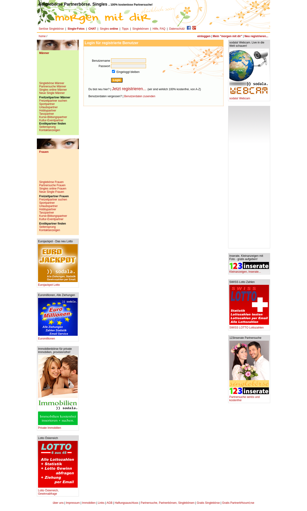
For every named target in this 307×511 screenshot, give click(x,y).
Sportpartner (47, 104)
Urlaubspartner (48, 107)
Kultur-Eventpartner (51, 120)
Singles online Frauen (52, 188)
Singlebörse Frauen (51, 182)
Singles (109, 28)
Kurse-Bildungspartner (53, 117)
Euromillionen (58, 337)
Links (101, 502)
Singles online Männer (53, 89)
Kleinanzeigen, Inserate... (249, 270)
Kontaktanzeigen (49, 130)
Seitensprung (47, 127)
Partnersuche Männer (52, 86)
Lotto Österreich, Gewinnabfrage (58, 490)
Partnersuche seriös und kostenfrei (249, 397)
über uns (58, 502)
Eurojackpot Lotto (58, 283)
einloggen (204, 36)
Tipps (125, 28)
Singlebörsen (141, 28)
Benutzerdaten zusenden (139, 96)
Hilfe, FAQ (159, 28)
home (42, 36)
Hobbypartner (47, 110)
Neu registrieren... (256, 36)
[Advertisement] (58, 69)
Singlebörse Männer (51, 83)
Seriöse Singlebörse (51, 28)
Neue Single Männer (52, 93)
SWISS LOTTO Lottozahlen (249, 326)
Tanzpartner (46, 113)
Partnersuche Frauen (52, 185)
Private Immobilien (58, 426)
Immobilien (89, 502)
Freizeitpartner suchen (53, 100)
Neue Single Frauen (51, 191)
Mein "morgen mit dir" (227, 36)
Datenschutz (177, 28)
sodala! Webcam (249, 97)
